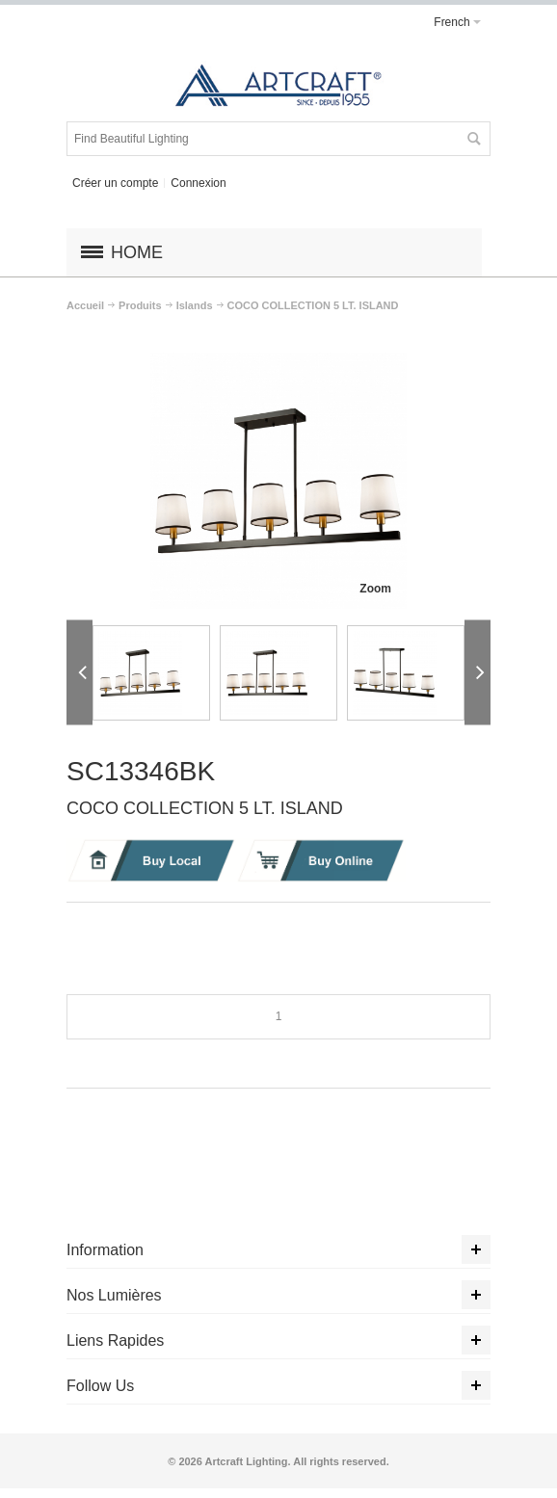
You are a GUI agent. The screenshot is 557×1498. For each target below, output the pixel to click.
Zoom (375, 588)
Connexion (198, 183)
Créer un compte (115, 183)
